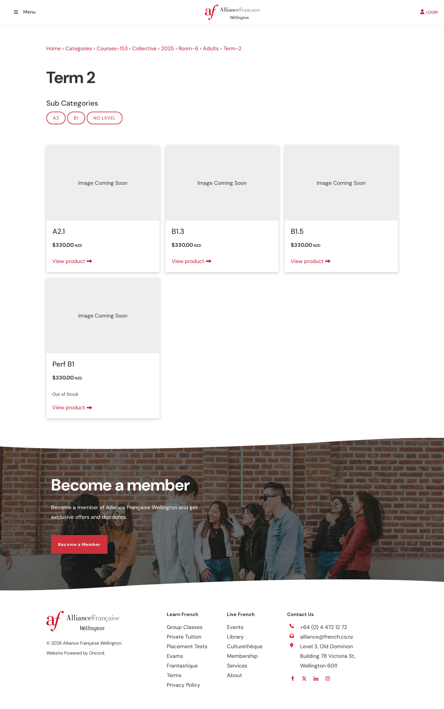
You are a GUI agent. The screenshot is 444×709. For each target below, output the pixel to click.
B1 (76, 118)
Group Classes (185, 627)
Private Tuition (184, 636)
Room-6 (188, 48)
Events (235, 627)
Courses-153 (112, 48)
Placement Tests (187, 646)
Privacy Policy (183, 685)
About (234, 675)
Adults (211, 48)
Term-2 (232, 48)
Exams (175, 656)
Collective (144, 48)
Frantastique (182, 665)
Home (53, 48)
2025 (167, 48)
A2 (56, 118)
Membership (242, 656)
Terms (174, 675)
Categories (78, 48)
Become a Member (72, 540)
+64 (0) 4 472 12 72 (323, 627)
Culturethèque (244, 646)
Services (237, 665)
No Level (104, 118)
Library (235, 636)
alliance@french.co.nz (326, 636)
